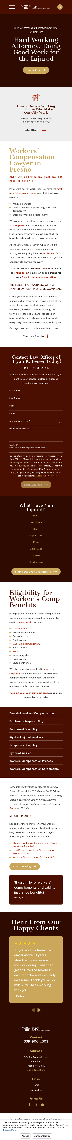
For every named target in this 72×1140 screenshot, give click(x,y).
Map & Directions (36, 1070)
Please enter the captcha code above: (28, 448)
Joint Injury (36, 522)
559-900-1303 (36, 1042)
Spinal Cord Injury (30, 644)
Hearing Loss (36, 562)
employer (20, 225)
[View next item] (39, 1010)
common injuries (24, 622)
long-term (14, 673)
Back (36, 529)
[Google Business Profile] (42, 1104)
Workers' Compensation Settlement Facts (36, 857)
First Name (14, 390)
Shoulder (36, 555)
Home (36, 1084)
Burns (16, 651)
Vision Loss (36, 549)
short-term (50, 669)
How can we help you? (20, 428)
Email (12, 413)
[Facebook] (29, 1104)
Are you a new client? (19, 421)
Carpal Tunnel (36, 535)
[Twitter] (36, 1104)
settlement (49, 253)
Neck (36, 515)
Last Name (14, 398)
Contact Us (36, 1090)
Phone (12, 406)
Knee (36, 542)
